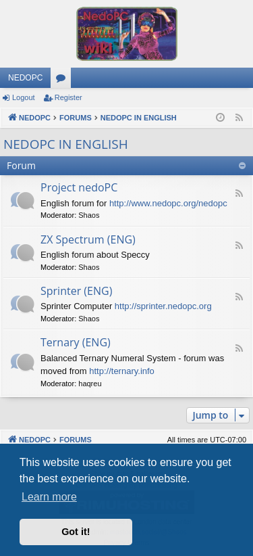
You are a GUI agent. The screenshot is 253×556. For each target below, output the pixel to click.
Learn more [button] (49, 497)
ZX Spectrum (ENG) (88, 239)
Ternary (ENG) (75, 342)
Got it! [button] (75, 531)
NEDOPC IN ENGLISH (65, 144)
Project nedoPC (78, 187)
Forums (63, 80)
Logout (23, 97)
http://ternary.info (121, 371)
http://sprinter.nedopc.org (163, 306)
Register (68, 97)
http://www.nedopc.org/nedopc (168, 203)
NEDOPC (25, 78)
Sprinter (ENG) (76, 290)
